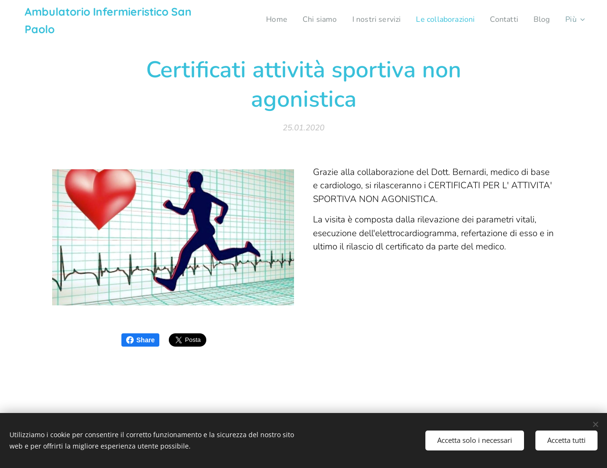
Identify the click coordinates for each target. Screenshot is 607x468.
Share (140, 340)
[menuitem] (263, 19)
